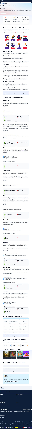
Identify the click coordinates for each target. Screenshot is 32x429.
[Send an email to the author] (8, 376)
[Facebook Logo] (8, 391)
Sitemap (1, 401)
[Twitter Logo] (6, 391)
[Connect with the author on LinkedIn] (7, 376)
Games (2, 3)
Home (0, 3)
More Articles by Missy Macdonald (7, 382)
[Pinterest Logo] (9, 391)
